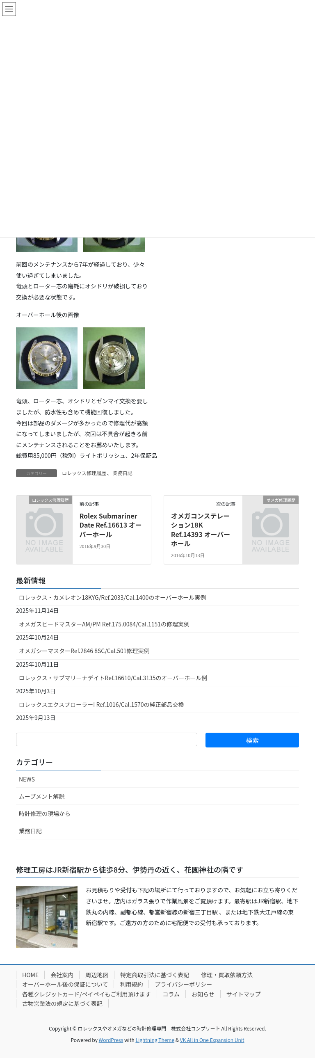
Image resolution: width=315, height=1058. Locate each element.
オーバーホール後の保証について (65, 984)
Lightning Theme (154, 1039)
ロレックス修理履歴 (84, 472)
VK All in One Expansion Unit (212, 1039)
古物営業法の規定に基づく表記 (62, 1003)
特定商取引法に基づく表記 (154, 975)
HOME (30, 975)
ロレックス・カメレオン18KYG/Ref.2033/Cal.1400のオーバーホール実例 (112, 597)
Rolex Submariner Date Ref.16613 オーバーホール (110, 525)
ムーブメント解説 (41, 796)
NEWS (27, 779)
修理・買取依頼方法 (227, 975)
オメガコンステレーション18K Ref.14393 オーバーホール (200, 529)
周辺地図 (96, 975)
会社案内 (61, 975)
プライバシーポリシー (183, 984)
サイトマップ (243, 994)
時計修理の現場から (45, 813)
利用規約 (131, 984)
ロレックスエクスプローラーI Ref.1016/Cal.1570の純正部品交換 (101, 704)
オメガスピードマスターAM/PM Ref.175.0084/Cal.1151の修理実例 (104, 624)
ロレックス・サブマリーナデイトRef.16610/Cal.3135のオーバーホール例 (113, 678)
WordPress (111, 1039)
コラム (171, 994)
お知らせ (203, 994)
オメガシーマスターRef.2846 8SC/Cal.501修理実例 (84, 651)
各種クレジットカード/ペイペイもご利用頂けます (86, 994)
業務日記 (122, 472)
